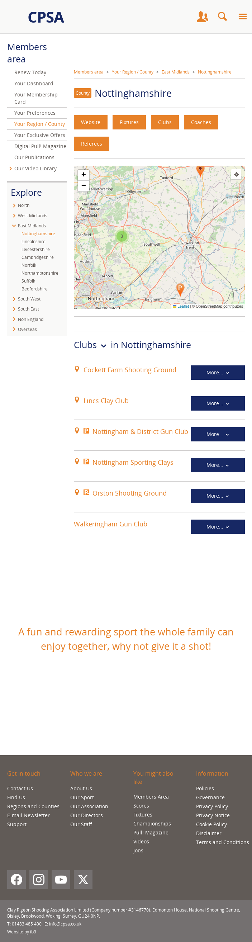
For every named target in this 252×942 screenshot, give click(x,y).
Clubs (165, 122)
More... (218, 372)
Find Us (16, 797)
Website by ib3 (21, 932)
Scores (141, 805)
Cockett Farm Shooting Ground (130, 369)
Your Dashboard (33, 83)
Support (17, 824)
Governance (210, 797)
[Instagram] (38, 879)
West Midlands (32, 216)
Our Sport (82, 797)
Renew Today (30, 72)
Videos (141, 841)
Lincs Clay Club (106, 400)
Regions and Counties (33, 806)
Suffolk (28, 281)
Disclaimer (209, 833)
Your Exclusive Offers (39, 135)
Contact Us (20, 788)
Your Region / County (132, 72)
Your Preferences (35, 112)
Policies (205, 788)
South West (29, 299)
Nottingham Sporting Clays (132, 462)
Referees (91, 143)
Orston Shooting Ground (129, 493)
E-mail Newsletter (28, 815)
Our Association (89, 806)
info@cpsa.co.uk (65, 924)
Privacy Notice (213, 815)
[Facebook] (16, 879)
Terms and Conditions (222, 842)
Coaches (201, 122)
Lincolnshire (34, 241)
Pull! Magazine (150, 832)
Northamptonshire (40, 273)
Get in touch (24, 773)
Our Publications (34, 157)
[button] (180, 290)
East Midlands (176, 72)
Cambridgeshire (38, 257)
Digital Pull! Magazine (40, 146)
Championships (152, 823)
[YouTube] (61, 879)
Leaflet (181, 306)
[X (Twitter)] (83, 879)
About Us (81, 788)
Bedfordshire (35, 289)
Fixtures (129, 122)
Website (90, 122)
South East (28, 309)
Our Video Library (35, 168)
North (23, 205)
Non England (30, 319)
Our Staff (81, 824)
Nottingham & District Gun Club (140, 431)
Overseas (27, 329)
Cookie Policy (211, 824)
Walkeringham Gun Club (110, 524)
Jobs (138, 850)
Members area (89, 72)
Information (212, 773)
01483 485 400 (27, 924)
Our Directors (86, 815)
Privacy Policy (212, 806)
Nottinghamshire (215, 72)
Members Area (151, 796)
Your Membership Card (36, 98)
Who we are (86, 773)
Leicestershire (36, 249)
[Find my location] (236, 174)
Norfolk (29, 265)
